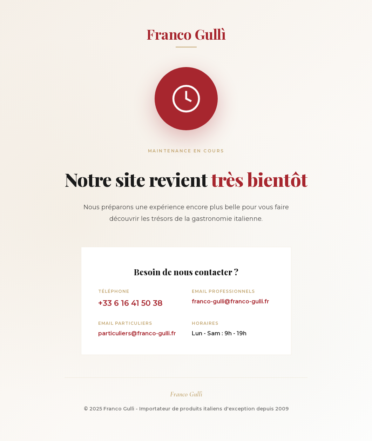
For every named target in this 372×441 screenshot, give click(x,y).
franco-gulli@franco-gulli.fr (230, 301)
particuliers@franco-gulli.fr (137, 333)
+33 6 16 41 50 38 (130, 303)
